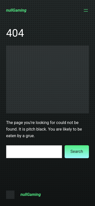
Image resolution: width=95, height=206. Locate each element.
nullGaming (16, 10)
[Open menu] (86, 10)
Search (76, 151)
